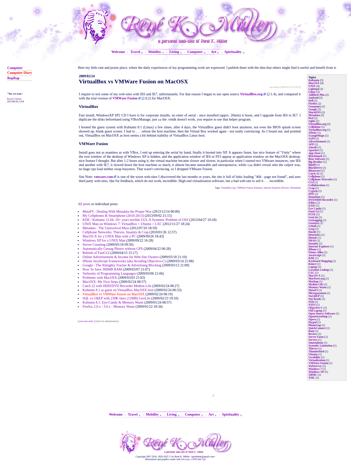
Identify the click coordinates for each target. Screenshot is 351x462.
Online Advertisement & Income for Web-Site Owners (121, 257)
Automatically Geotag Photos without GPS (113, 249)
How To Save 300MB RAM (102, 269)
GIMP (194, 459)
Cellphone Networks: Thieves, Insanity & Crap (116, 232)
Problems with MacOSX (100, 277)
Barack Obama (14, 98)
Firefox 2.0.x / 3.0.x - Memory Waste (109, 306)
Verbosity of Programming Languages (109, 273)
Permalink (296, 187)
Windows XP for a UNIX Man (104, 240)
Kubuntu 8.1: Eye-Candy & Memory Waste (113, 302)
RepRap (13, 78)
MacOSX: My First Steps (100, 282)
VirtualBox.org (228, 187)
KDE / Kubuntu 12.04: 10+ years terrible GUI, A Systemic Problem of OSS (136, 220)
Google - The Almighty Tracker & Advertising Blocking (122, 265)
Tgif (204, 459)
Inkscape (185, 459)
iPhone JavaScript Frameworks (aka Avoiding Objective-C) (124, 261)
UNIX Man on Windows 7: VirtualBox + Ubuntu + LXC (122, 224)
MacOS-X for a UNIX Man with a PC (109, 236)
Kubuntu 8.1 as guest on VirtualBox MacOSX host (118, 290)
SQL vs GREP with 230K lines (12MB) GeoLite (116, 298)
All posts (84, 204)
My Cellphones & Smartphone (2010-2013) (113, 216)
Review (285, 187)
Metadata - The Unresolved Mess (106, 228)
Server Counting (94, 244)
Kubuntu (258, 187)
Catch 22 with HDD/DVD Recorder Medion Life (117, 286)
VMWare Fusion (245, 187)
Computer (15, 68)
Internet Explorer (272, 187)
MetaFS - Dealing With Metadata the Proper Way (117, 211)
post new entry (86, 321)
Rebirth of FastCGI (96, 253)
